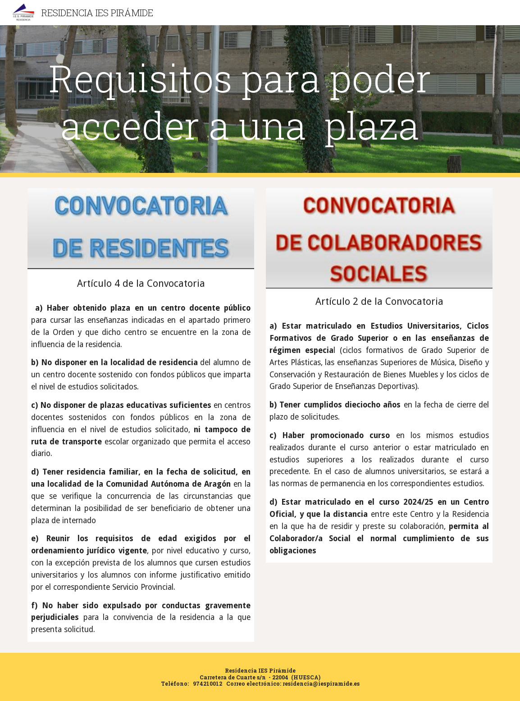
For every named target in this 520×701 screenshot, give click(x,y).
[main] (239, 101)
